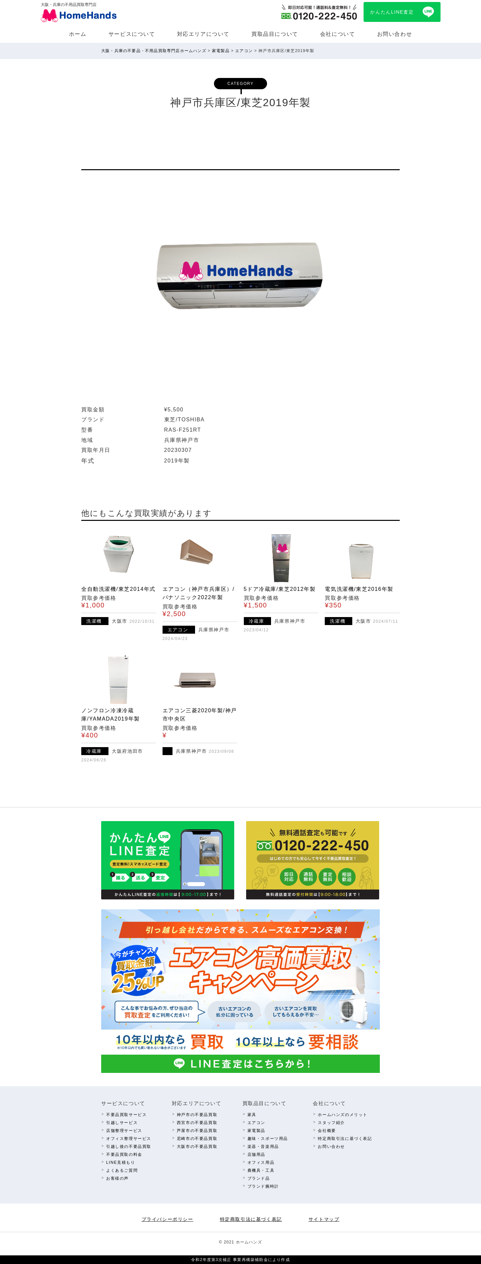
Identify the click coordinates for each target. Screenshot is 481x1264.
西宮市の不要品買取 (197, 1122)
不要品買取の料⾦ (124, 1154)
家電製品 (256, 1130)
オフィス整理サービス (128, 1138)
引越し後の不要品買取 (128, 1146)
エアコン (256, 1122)
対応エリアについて (203, 34)
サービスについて (131, 34)
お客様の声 (117, 1178)
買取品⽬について (274, 34)
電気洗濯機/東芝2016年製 (359, 589)
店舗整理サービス (124, 1130)
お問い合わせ (394, 34)
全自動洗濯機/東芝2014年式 (118, 589)
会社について (337, 34)
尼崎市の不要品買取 (197, 1138)
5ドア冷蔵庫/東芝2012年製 (280, 589)
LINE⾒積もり (120, 1162)
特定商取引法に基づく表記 (345, 1138)
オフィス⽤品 (261, 1162)
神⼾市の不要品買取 (197, 1114)
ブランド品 (258, 1178)
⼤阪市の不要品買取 (197, 1146)
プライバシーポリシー (167, 1219)
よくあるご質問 (122, 1170)
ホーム (78, 34)
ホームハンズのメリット (343, 1114)
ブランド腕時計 (263, 1186)
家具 (251, 1114)
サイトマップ (324, 1219)
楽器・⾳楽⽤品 (263, 1146)
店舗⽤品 (256, 1154)
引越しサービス (122, 1122)
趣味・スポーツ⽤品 (267, 1138)
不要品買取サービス (126, 1114)
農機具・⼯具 (261, 1170)
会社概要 (327, 1130)
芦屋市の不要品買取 (197, 1130)
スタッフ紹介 (331, 1122)
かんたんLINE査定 (392, 12)
